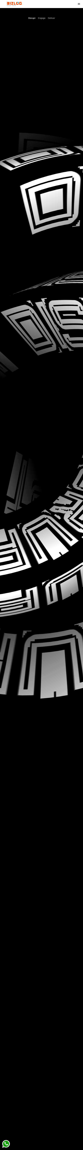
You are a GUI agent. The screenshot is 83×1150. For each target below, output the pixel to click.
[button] (79, 4)
